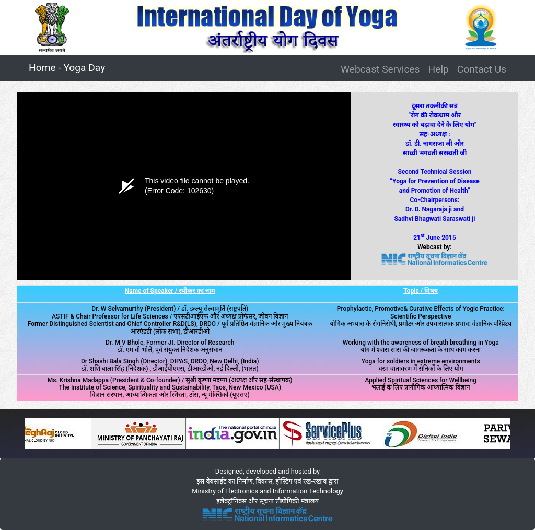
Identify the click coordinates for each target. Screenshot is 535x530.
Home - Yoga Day (69, 67)
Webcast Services (380, 69)
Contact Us (481, 69)
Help (438, 69)
